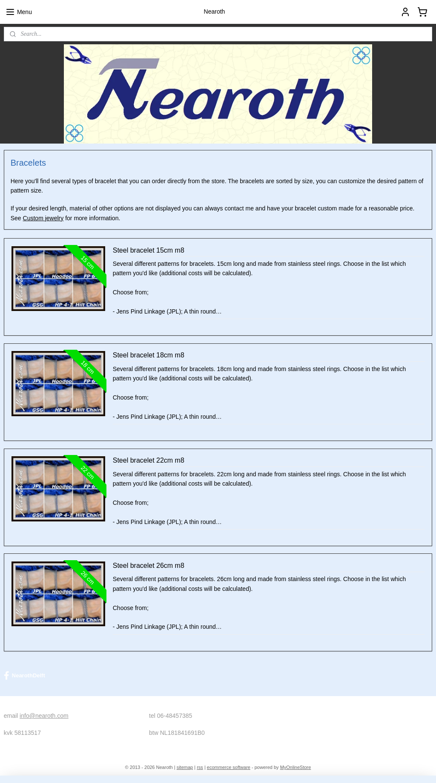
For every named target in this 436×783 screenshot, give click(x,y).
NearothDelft (24, 675)
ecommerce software (228, 767)
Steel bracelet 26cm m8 (148, 565)
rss (200, 767)
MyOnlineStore (295, 767)
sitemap (185, 767)
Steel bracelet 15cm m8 (148, 249)
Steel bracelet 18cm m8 (148, 355)
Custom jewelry (43, 217)
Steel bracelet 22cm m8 (148, 460)
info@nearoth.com (44, 715)
